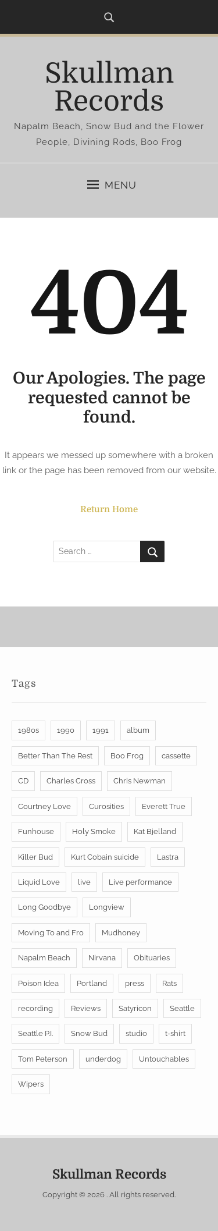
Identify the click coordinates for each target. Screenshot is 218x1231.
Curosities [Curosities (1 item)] (106, 806)
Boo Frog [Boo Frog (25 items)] (127, 755)
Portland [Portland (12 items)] (92, 983)
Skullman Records (109, 88)
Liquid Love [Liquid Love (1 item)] (39, 882)
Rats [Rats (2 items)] (169, 983)
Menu (112, 185)
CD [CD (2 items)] (23, 780)
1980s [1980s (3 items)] (28, 730)
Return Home (109, 509)
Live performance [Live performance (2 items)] (140, 882)
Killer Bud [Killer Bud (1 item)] (35, 857)
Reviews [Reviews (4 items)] (86, 1008)
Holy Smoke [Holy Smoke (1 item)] (94, 831)
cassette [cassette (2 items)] (176, 755)
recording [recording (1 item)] (35, 1008)
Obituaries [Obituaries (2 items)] (152, 957)
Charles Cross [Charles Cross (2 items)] (71, 780)
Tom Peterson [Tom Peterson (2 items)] (42, 1059)
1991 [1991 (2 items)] (100, 730)
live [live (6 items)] (84, 882)
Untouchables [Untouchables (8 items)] (164, 1059)
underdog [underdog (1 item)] (103, 1059)
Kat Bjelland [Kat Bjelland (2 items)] (155, 831)
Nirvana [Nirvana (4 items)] (102, 957)
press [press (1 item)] (134, 983)
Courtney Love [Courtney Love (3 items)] (44, 806)
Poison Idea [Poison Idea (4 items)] (38, 983)
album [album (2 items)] (138, 730)
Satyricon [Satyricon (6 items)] (135, 1008)
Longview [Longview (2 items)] (106, 907)
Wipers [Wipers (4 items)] (31, 1084)
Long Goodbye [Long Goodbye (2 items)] (44, 907)
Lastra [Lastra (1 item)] (167, 857)
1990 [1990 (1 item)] (65, 730)
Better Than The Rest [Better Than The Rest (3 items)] (55, 755)
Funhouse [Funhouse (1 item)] (36, 831)
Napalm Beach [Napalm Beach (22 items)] (44, 957)
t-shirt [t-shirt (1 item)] (175, 1033)
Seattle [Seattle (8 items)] (182, 1008)
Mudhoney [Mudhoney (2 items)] (121, 932)
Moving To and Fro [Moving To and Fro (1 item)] (51, 932)
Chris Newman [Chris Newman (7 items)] (139, 780)
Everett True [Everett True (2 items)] (163, 806)
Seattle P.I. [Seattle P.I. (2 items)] (35, 1033)
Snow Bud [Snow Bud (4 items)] (89, 1033)
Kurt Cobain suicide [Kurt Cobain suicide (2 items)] (105, 857)
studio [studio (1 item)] (136, 1033)
